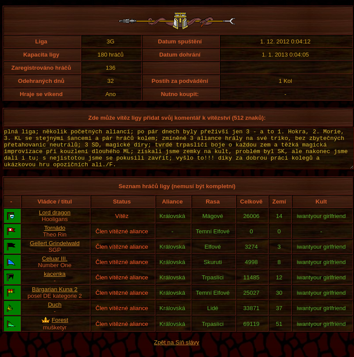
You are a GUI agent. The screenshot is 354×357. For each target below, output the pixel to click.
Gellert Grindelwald (54, 251)
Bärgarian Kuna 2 (55, 297)
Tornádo (54, 235)
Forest (60, 328)
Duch (54, 312)
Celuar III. (55, 266)
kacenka (55, 281)
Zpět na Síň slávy (176, 350)
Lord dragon (55, 220)
